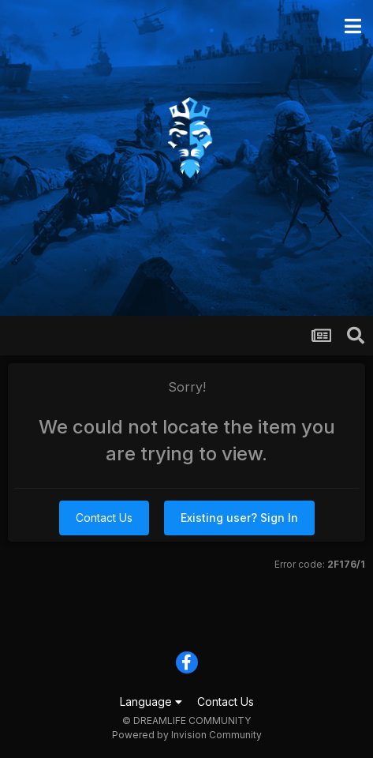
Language (151, 701)
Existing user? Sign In (239, 517)
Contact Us (104, 517)
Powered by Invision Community (187, 735)
